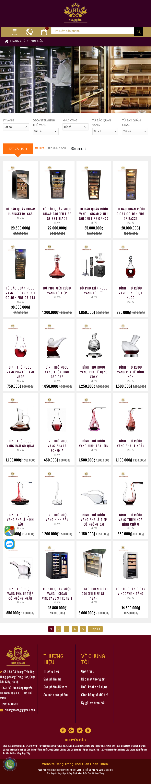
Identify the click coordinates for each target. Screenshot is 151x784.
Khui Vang (70, 120)
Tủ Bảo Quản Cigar (131, 122)
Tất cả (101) (18, 149)
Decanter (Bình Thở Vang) (44, 122)
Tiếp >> (95, 629)
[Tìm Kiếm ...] (97, 30)
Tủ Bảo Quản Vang (101, 122)
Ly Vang (8, 120)
